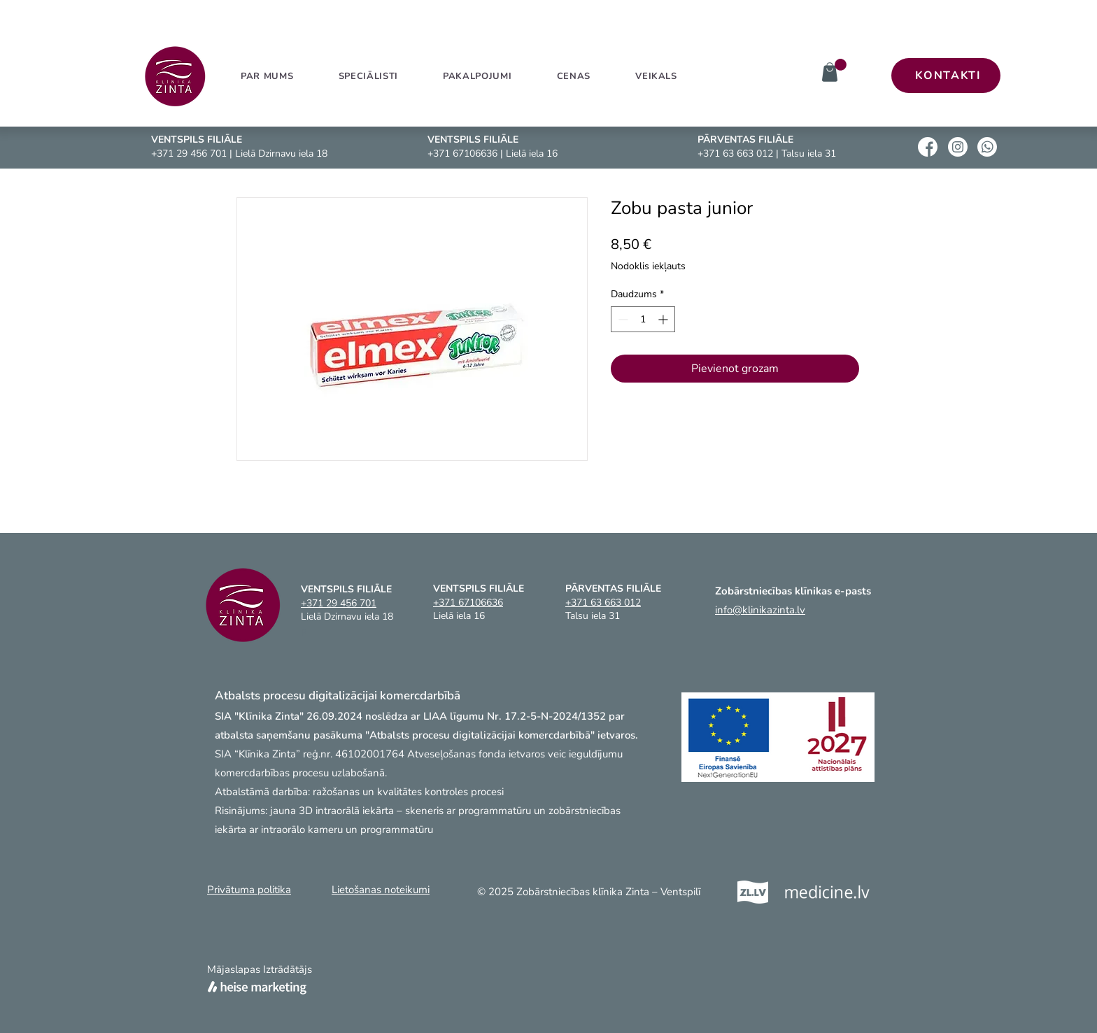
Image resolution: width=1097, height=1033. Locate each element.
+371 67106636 (462, 153)
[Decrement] (621, 319)
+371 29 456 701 (189, 153)
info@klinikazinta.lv (760, 610)
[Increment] (664, 319)
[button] (477, 76)
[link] (841, 65)
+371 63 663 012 (735, 153)
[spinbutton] (643, 319)
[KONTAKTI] (945, 75)
